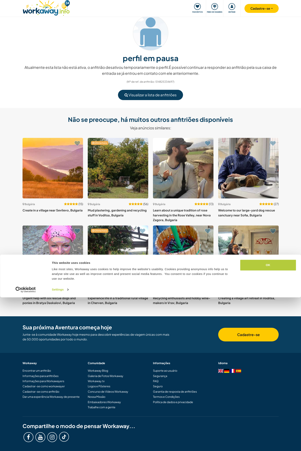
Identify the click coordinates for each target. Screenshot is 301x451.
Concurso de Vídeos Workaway (108, 391)
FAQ (156, 381)
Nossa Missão (96, 396)
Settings (58, 443)
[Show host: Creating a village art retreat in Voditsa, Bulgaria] (248, 256)
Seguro (158, 386)
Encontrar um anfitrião (37, 370)
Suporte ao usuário (165, 370)
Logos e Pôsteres (99, 386)
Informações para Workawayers (43, 381)
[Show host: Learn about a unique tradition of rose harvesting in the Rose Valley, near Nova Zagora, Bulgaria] (183, 168)
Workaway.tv (96, 381)
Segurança (160, 376)
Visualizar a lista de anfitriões (150, 95)
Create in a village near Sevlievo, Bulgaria (53, 210)
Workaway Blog (98, 370)
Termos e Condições (166, 396)
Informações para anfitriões (41, 376)
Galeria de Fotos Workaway (105, 376)
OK (268, 419)
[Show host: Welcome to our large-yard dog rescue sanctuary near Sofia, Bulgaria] (248, 168)
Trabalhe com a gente (101, 407)
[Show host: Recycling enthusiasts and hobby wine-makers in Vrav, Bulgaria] (183, 256)
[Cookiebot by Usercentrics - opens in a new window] (25, 443)
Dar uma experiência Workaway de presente (51, 396)
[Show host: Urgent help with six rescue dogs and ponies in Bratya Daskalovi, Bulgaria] (53, 256)
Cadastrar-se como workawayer (44, 386)
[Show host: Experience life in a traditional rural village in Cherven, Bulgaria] (118, 256)
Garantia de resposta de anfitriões (175, 391)
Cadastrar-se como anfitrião (41, 391)
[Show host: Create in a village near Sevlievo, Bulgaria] (53, 168)
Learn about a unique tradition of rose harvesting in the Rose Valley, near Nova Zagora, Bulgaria (182, 215)
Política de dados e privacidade (173, 402)
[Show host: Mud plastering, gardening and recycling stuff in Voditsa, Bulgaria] (118, 168)
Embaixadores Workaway (104, 402)
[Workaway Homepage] (46, 7)
